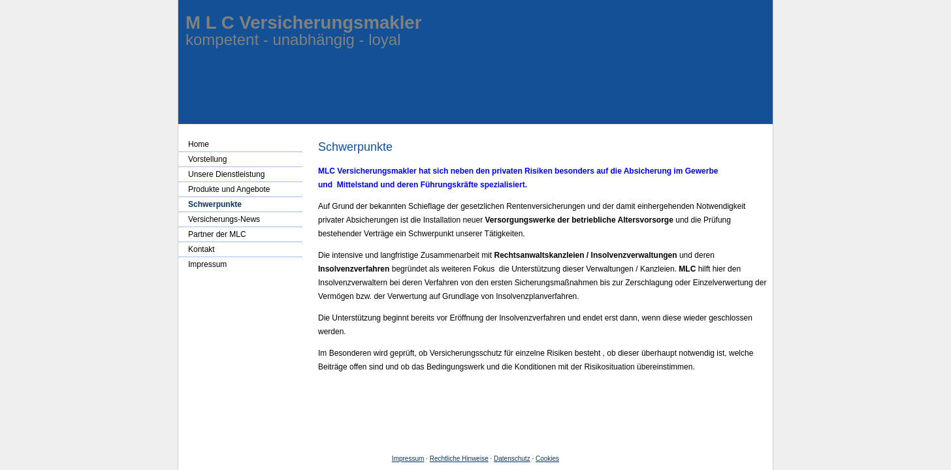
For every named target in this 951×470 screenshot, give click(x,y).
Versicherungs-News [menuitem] (224, 219)
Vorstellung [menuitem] (207, 159)
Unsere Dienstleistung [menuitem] (226, 174)
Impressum (408, 458)
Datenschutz (512, 458)
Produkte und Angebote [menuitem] (229, 189)
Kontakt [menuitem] (201, 249)
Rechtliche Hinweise (459, 458)
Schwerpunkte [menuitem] (215, 204)
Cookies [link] (547, 458)
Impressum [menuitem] (207, 264)
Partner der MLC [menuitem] (217, 234)
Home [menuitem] (198, 144)
